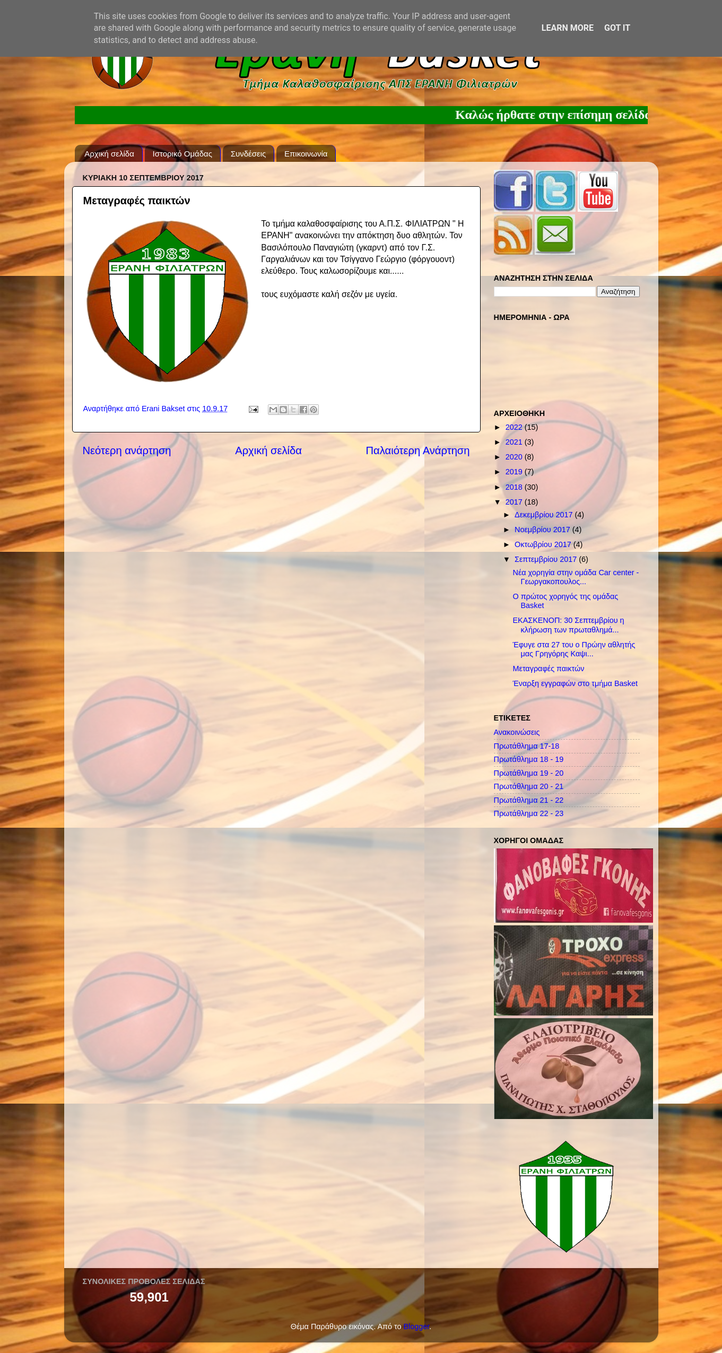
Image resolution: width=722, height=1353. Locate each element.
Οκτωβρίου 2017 (544, 544)
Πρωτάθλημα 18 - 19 (529, 759)
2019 (515, 471)
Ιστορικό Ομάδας (182, 153)
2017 (515, 502)
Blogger (416, 1326)
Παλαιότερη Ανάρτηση (418, 450)
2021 (515, 442)
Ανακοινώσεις (517, 732)
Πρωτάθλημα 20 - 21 (529, 786)
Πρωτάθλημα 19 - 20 (529, 773)
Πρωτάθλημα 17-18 (527, 746)
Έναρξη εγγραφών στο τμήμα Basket (574, 683)
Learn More (568, 28)
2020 (515, 457)
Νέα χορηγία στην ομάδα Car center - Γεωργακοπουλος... (575, 577)
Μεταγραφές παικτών (548, 668)
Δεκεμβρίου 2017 (545, 514)
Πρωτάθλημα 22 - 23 (529, 813)
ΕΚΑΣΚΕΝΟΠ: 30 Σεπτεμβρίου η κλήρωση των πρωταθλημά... (568, 625)
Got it (617, 28)
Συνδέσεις (248, 153)
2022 (515, 427)
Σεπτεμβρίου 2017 (547, 559)
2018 (515, 487)
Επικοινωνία (305, 153)
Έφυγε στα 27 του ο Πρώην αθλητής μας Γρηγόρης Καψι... (573, 649)
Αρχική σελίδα (109, 153)
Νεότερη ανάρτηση (127, 450)
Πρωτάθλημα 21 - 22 (529, 800)
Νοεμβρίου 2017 (543, 529)
